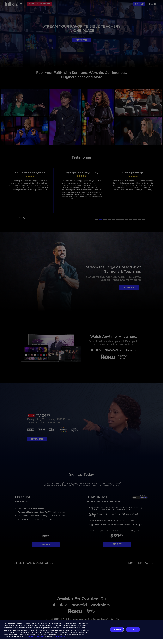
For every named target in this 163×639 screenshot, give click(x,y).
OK (133, 629)
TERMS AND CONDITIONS (35, 636)
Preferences (117, 629)
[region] (81, 629)
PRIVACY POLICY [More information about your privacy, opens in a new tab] (58, 636)
